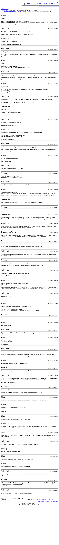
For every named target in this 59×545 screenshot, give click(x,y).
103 (44, 3)
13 (37, 3)
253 (46, 3)
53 (40, 3)
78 (42, 3)
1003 (53, 3)
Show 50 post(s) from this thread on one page (49, 6)
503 (49, 3)
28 (39, 3)
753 (51, 3)
